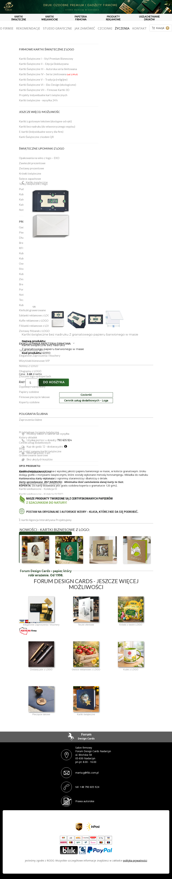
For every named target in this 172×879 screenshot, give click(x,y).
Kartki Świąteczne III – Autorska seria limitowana (48, 69)
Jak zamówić (85, 28)
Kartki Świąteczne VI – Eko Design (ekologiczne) (47, 84)
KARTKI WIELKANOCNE (49, 18)
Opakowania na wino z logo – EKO (39, 158)
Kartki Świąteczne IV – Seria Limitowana (48, 74)
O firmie (6, 28)
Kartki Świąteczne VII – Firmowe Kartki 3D (44, 89)
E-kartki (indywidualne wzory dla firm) (41, 131)
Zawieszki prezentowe (32, 163)
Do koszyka (54, 382)
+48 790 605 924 (89, 787)
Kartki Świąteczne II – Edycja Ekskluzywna (44, 63)
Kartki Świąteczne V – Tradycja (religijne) (43, 79)
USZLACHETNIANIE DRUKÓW (149, 18)
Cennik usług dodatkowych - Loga (86, 400)
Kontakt (139, 28)
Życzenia (122, 28)
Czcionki (105, 28)
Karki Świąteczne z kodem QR (36, 136)
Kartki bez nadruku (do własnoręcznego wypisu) (47, 126)
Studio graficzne (57, 28)
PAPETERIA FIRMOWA (81, 18)
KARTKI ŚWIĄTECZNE (18, 18)
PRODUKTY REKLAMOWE (113, 18)
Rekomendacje (28, 28)
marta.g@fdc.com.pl (87, 772)
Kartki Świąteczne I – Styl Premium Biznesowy (46, 58)
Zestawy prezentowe (31, 168)
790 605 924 (64, 440)
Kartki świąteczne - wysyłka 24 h (38, 100)
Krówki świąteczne (30, 173)
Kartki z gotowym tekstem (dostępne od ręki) (45, 121)
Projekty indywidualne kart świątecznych (43, 95)
